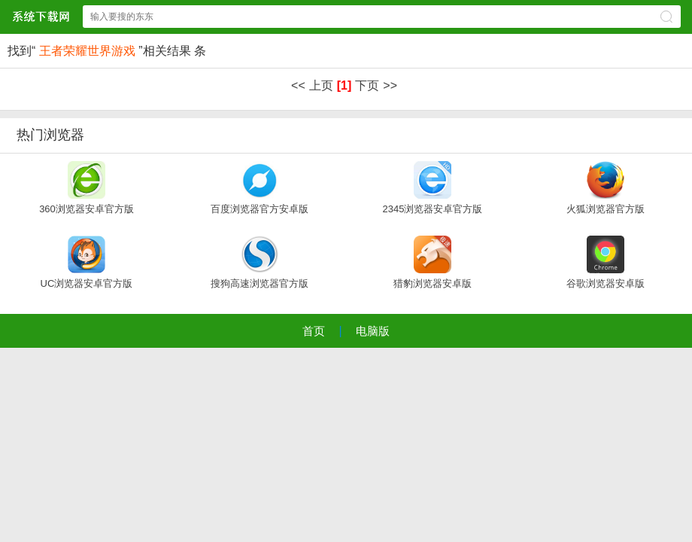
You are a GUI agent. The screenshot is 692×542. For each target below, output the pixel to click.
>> (390, 85)
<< (298, 85)
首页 (313, 330)
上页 (321, 85)
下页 (367, 85)
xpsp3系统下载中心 (40, 16)
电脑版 (373, 330)
